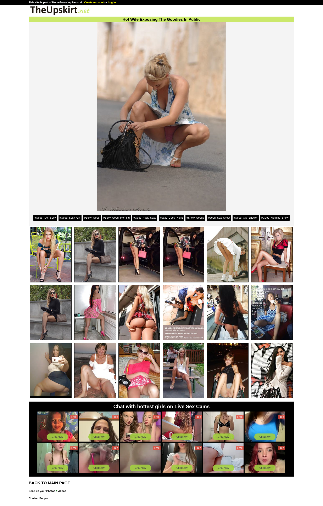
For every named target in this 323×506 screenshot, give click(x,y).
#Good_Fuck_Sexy (144, 217)
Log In (112, 2)
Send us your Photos (42, 491)
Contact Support (39, 498)
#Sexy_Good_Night (171, 217)
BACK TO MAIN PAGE (49, 483)
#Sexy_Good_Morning (116, 217)
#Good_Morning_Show (275, 217)
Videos (61, 491)
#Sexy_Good (92, 217)
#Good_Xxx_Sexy (45, 217)
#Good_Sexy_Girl (70, 217)
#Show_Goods (195, 217)
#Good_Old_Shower (246, 217)
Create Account (94, 2)
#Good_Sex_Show (219, 217)
